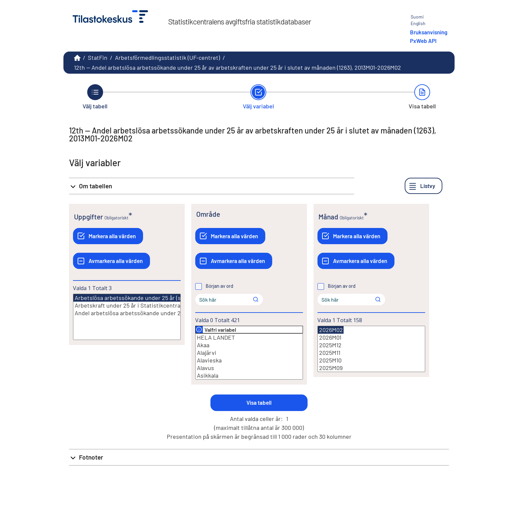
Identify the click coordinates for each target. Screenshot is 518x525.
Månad (328, 216)
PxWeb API (423, 40)
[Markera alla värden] (108, 236)
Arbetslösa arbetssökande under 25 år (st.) (130, 298)
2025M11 (371, 352)
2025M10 (371, 360)
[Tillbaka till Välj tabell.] (95, 97)
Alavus (249, 368)
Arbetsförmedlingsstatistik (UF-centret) (167, 57)
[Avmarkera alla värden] (111, 261)
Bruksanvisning (428, 32)
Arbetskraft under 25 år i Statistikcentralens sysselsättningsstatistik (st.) (126, 305)
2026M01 (371, 337)
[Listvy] (423, 186)
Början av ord (219, 286)
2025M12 (371, 345)
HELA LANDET (249, 337)
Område (208, 214)
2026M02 (331, 330)
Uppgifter (88, 216)
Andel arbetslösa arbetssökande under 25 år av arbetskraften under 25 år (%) (126, 313)
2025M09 (371, 368)
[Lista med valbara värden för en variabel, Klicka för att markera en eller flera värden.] (127, 317)
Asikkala (249, 375)
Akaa (249, 345)
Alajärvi (249, 352)
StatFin (97, 57)
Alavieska (249, 360)
